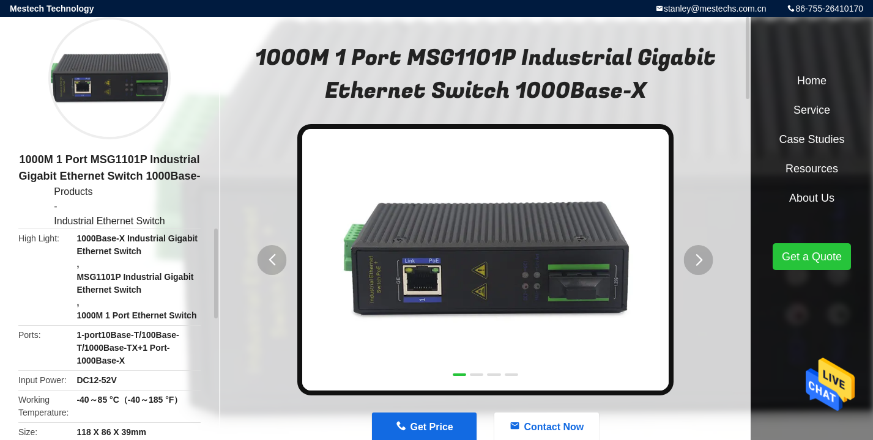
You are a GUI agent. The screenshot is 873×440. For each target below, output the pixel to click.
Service (811, 110)
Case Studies (811, 139)
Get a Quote (812, 257)
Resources (812, 169)
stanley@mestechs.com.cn (715, 8)
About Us (811, 198)
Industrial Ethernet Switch (109, 221)
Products (73, 191)
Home (812, 81)
